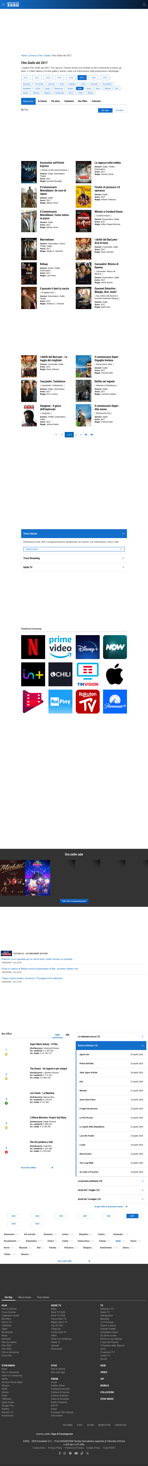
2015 (59, 77)
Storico (71, 93)
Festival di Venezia (60, 1389)
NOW (4, 1389)
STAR (54, 1365)
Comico (83, 84)
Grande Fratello (108, 1329)
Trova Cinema (9, 1312)
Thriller (80, 93)
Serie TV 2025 (58, 1312)
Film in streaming (10, 1352)
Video (4, 1329)
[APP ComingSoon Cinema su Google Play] (102, 1434)
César (54, 1409)
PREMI (54, 1379)
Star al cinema (58, 1369)
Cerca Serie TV (58, 1319)
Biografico (72, 84)
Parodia (25, 93)
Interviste (6, 1339)
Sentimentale (59, 93)
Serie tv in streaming (61, 1339)
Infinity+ (5, 1392)
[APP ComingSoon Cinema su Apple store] (82, 1434)
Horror (98, 88)
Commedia (94, 84)
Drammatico (27, 88)
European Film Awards (62, 1412)
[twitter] (87, 1454)
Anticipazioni (106, 1315)
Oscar (54, 1382)
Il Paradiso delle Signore (112, 1345)
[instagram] (64, 1454)
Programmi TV (107, 1352)
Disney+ (6, 1385)
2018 (93, 77)
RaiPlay (5, 1409)
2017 (82, 77)
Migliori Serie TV (59, 1322)
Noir (116, 88)
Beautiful (104, 1319)
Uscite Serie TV (58, 1332)
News (4, 1335)
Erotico (38, 88)
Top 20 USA (57, 1325)
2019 (105, 77)
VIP (102, 1379)
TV (101, 1305)
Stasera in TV (107, 1309)
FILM (4, 1305)
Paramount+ (8, 1415)
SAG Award (56, 1415)
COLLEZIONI (107, 1392)
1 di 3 (69, 435)
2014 (48, 77)
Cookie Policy (93, 1448)
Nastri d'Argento (59, 1402)
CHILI (4, 1395)
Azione (62, 84)
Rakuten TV (7, 1412)
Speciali (55, 1345)
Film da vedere (9, 1342)
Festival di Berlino (60, 1395)
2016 (71, 77)
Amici (103, 1349)
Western (90, 93)
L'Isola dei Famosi (109, 1342)
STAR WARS (107, 1399)
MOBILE (104, 1385)
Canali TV (105, 1355)
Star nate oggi (58, 1372)
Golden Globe (58, 1385)
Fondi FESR (109, 1448)
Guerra (88, 88)
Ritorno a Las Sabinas (111, 1339)
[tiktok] (81, 1454)
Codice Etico (39, 1448)
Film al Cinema (9, 1309)
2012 (26, 77)
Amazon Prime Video (12, 1382)
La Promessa (106, 1322)
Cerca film (7, 1355)
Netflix (5, 1379)
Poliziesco (36, 93)
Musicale (108, 88)
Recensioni (7, 1332)
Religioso (47, 93)
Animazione (27, 84)
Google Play (8, 1405)
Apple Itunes (8, 1402)
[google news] (70, 1454)
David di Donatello (60, 1399)
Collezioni (6, 1325)
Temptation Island (109, 1332)
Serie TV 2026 (58, 1315)
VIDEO (103, 1372)
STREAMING (8, 1365)
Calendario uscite (10, 1315)
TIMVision (7, 1399)
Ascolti (103, 1359)
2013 (37, 77)
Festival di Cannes (60, 1392)
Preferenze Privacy (74, 1448)
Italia (57, 1034)
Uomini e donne (108, 1325)
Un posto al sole (108, 1335)
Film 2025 (6, 1345)
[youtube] (76, 1454)
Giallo (80, 88)
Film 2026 (6, 1349)
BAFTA (54, 1405)
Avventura (51, 84)
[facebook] (60, 1454)
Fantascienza (58, 88)
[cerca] (144, 4)
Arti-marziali (40, 84)
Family (47, 88)
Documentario (107, 84)
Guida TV (55, 1342)
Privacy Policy (55, 1448)
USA (67, 1034)
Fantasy (70, 88)
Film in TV (7, 1322)
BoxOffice (6, 1319)
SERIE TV (56, 1305)
